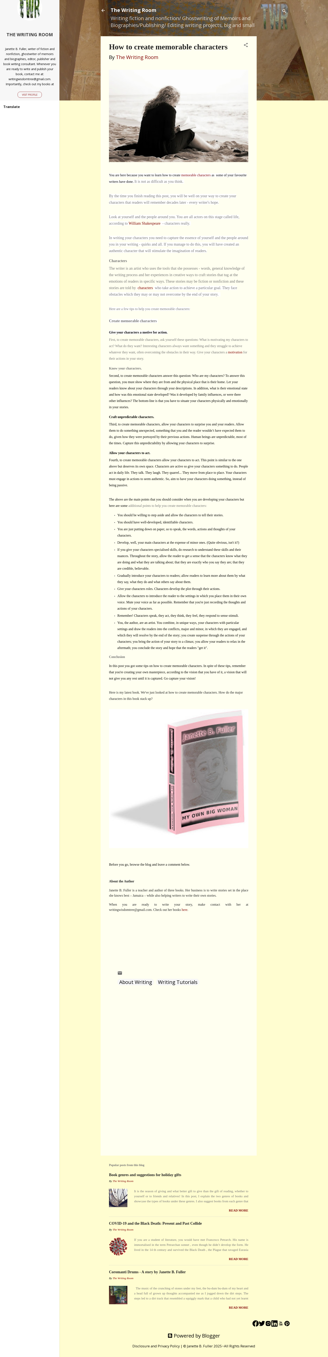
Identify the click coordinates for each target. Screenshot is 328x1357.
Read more (238, 1210)
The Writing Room (133, 9)
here (185, 910)
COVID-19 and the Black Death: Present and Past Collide (155, 1223)
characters (146, 288)
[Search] (284, 11)
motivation (235, 352)
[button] (245, 45)
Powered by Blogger (194, 1335)
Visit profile (29, 95)
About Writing (135, 982)
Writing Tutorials (177, 982)
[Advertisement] (273, 99)
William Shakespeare (145, 223)
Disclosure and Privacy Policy (156, 1346)
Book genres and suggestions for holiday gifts (145, 1175)
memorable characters (196, 175)
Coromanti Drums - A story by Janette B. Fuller (147, 1272)
